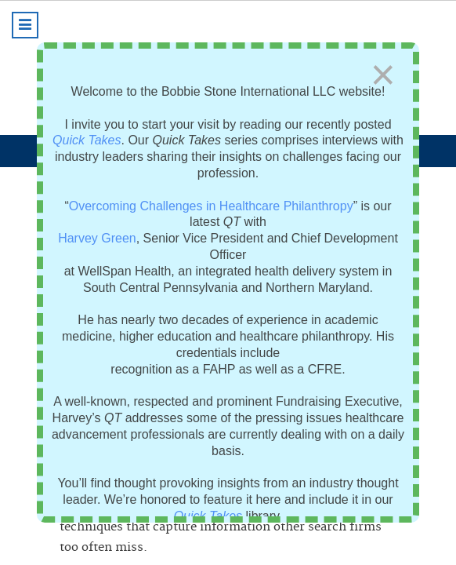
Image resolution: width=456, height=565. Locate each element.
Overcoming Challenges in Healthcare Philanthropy (211, 206)
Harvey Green (97, 238)
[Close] (383, 74)
